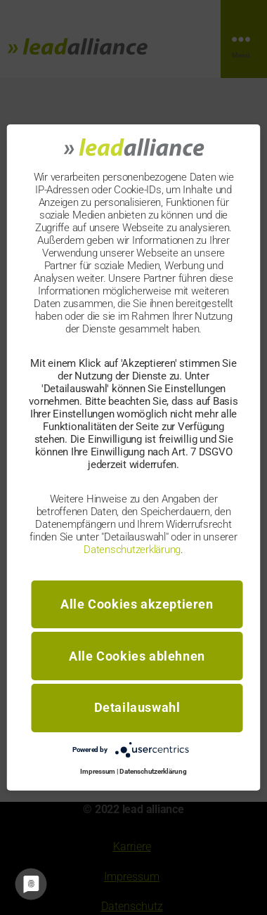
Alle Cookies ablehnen (137, 656)
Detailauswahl (137, 707)
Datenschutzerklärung (132, 549)
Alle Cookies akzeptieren (136, 604)
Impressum (97, 771)
